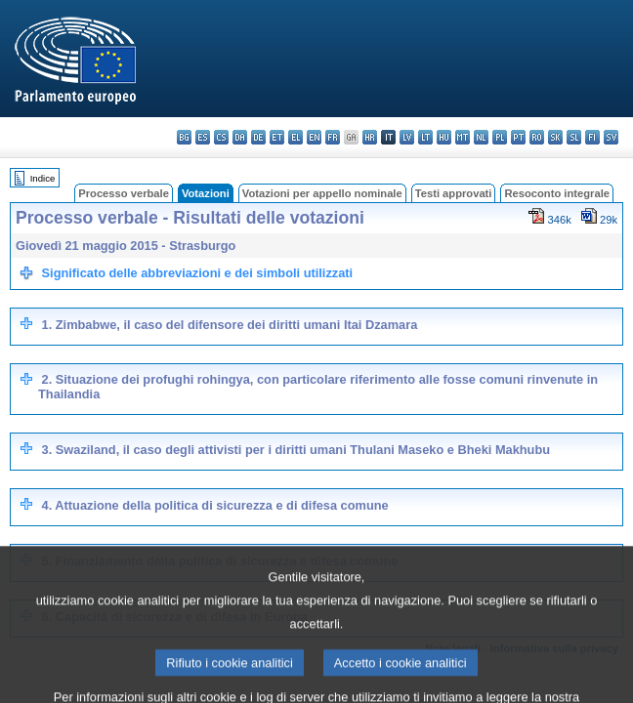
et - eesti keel (277, 137)
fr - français (332, 137)
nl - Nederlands (481, 137)
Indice (43, 178)
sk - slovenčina (555, 137)
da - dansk (239, 137)
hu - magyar (444, 137)
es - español (202, 137)
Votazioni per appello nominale (322, 193)
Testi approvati (453, 193)
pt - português (518, 137)
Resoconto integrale (557, 193)
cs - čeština (221, 137)
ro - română (536, 137)
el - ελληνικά (295, 137)
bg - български (184, 137)
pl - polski (499, 137)
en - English (314, 137)
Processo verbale (123, 193)
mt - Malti (462, 137)
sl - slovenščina (574, 137)
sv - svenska (611, 137)
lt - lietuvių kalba (425, 137)
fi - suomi (592, 137)
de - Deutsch (258, 137)
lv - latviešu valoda (407, 137)
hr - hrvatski (369, 137)
